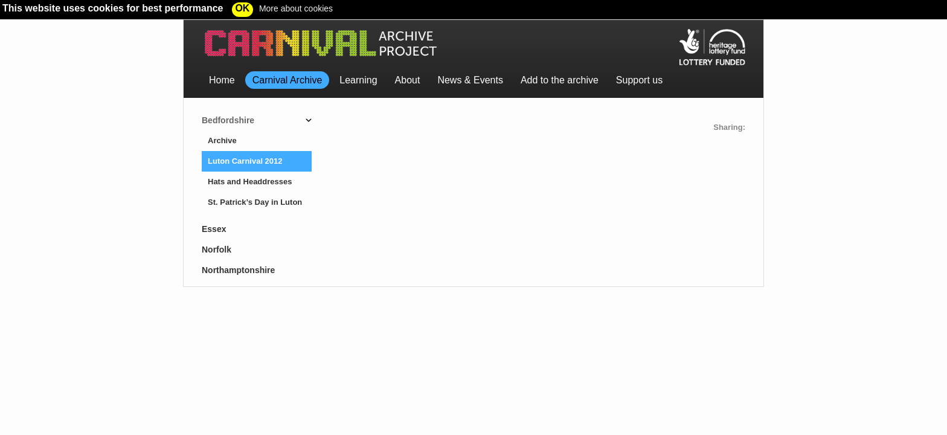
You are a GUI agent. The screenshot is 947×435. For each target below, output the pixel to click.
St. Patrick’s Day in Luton (255, 202)
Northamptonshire (238, 270)
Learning (358, 80)
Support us (639, 80)
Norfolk (216, 249)
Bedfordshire (228, 120)
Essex (214, 229)
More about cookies (296, 8)
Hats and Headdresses (250, 181)
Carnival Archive (287, 80)
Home (222, 80)
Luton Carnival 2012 (245, 161)
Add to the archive (560, 80)
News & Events (469, 80)
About (407, 80)
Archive (222, 140)
